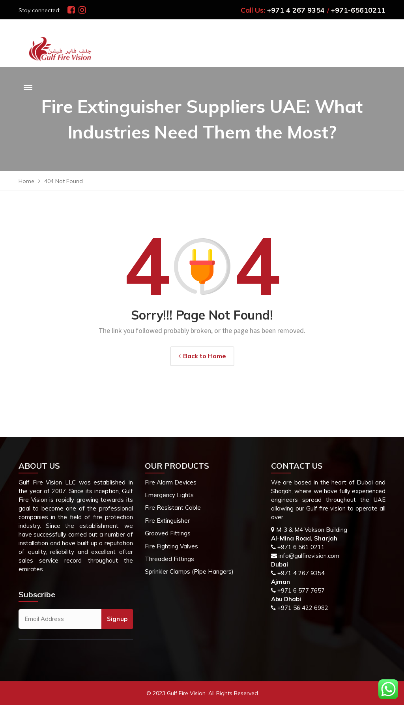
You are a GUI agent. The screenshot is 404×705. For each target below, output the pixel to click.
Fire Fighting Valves (171, 546)
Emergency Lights (169, 495)
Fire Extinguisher (167, 520)
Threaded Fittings (169, 559)
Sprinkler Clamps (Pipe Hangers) (189, 571)
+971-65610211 (358, 10)
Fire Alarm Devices (170, 482)
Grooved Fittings (168, 533)
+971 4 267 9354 (296, 10)
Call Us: (253, 10)
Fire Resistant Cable (173, 507)
